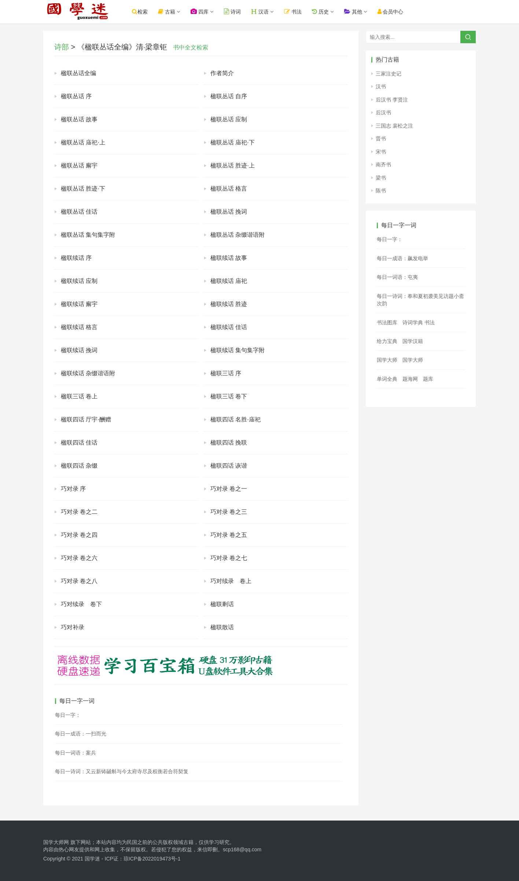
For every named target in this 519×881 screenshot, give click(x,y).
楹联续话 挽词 (79, 350)
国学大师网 (56, 842)
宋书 (381, 152)
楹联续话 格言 (79, 327)
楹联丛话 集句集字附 (88, 235)
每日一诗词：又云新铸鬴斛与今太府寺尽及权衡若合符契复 (121, 771)
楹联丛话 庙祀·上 (83, 142)
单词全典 (387, 379)
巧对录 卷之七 (228, 558)
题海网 (410, 379)
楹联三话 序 (225, 373)
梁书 (381, 178)
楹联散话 (222, 627)
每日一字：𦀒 (68, 715)
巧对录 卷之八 (79, 581)
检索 (144, 11)
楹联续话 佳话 (228, 327)
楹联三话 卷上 (79, 396)
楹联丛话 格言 (228, 188)
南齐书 (383, 164)
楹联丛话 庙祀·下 (232, 142)
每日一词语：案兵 (75, 753)
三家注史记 (388, 74)
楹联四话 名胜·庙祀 (235, 419)
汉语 (264, 11)
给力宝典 (387, 341)
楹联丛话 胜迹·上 (232, 165)
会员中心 (395, 11)
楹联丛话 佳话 (79, 212)
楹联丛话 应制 (228, 119)
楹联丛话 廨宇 (79, 165)
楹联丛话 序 (76, 96)
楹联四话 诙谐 (228, 465)
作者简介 (222, 73)
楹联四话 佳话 (79, 442)
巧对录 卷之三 (228, 512)
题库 (428, 379)
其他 (358, 11)
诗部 (61, 47)
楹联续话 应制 (79, 281)
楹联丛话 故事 (79, 119)
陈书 (381, 190)
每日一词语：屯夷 (397, 277)
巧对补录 (72, 627)
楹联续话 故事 (228, 258)
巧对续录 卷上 (230, 581)
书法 (297, 11)
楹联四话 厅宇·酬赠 (86, 419)
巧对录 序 (73, 489)
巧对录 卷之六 (79, 558)
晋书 (381, 138)
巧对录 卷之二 (79, 512)
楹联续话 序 (76, 258)
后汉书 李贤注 (392, 100)
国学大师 (387, 360)
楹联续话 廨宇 (79, 304)
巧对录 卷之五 (228, 535)
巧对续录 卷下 (81, 604)
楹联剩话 (222, 604)
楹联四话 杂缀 (79, 465)
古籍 (171, 11)
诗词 (237, 11)
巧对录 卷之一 (228, 489)
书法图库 (387, 322)
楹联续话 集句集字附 (237, 350)
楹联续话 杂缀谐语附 (88, 373)
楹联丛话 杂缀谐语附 (237, 235)
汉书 (381, 86)
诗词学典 (412, 322)
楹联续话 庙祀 (228, 281)
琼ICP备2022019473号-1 (152, 859)
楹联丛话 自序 (228, 96)
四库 (204, 11)
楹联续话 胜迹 (228, 304)
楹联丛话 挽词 (228, 212)
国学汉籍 (412, 341)
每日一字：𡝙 (389, 239)
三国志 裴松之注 (394, 126)
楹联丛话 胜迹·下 (83, 188)
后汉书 (383, 112)
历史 (324, 11)
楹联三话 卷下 (228, 396)
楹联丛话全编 (78, 73)
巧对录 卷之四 (79, 535)
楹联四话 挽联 (228, 442)
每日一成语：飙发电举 (402, 258)
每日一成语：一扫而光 (80, 734)
